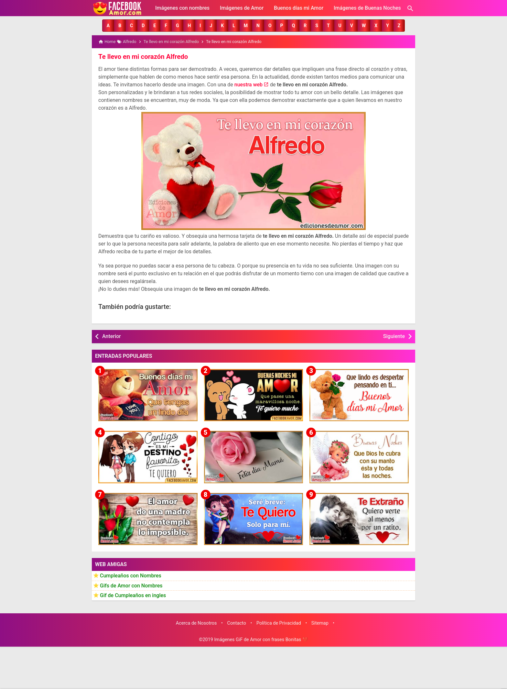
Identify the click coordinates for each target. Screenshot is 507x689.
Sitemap (320, 623)
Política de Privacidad (278, 623)
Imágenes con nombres (182, 8)
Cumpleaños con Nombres (130, 575)
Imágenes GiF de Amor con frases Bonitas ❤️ (261, 639)
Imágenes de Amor (242, 8)
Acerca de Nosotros (196, 623)
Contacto (236, 623)
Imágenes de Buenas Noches (367, 8)
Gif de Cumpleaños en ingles (133, 595)
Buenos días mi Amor (298, 8)
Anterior (111, 336)
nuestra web (248, 84)
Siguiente (394, 336)
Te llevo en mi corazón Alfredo (142, 56)
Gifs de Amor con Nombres (131, 585)
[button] (108, 25)
